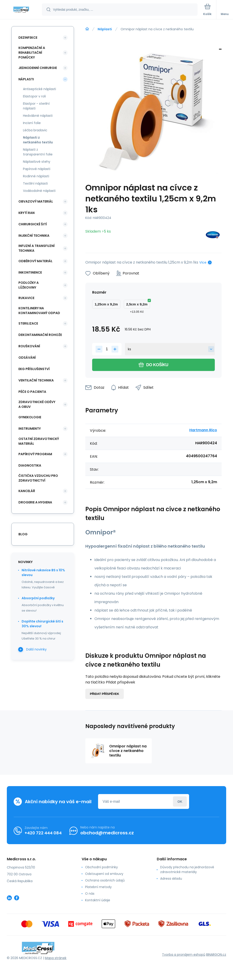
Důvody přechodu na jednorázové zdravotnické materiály (187, 869)
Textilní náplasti (35, 183)
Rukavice (26, 298)
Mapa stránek (55, 958)
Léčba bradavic (35, 130)
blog (23, 534)
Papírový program (35, 454)
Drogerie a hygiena (35, 502)
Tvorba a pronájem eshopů (183, 954)
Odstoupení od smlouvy (104, 873)
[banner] (21, 9)
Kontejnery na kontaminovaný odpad (39, 310)
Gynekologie (29, 417)
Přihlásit (180, 801)
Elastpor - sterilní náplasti (36, 106)
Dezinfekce (27, 37)
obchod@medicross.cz (107, 833)
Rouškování (29, 346)
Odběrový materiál (35, 261)
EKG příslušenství (34, 369)
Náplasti (105, 29)
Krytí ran (26, 213)
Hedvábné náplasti (38, 115)
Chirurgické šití (32, 224)
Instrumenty (29, 428)
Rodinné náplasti (36, 176)
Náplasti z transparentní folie (38, 152)
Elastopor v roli (34, 96)
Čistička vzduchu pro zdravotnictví (38, 478)
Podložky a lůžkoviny (28, 285)
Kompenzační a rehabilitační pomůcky (31, 53)
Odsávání (27, 357)
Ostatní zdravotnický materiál (38, 441)
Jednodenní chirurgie (37, 68)
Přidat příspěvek (104, 694)
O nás (89, 893)
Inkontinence (30, 272)
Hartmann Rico (203, 430)
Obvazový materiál (35, 201)
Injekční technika (33, 235)
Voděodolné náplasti (39, 190)
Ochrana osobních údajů (105, 880)
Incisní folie (32, 123)
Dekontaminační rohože (40, 335)
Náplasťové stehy (36, 161)
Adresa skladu (171, 878)
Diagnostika (29, 465)
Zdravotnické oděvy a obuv (36, 404)
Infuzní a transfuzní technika (36, 248)
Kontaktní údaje (97, 900)
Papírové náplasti (36, 169)
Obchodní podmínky (101, 867)
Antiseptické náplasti (39, 89)
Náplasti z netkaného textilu (38, 140)
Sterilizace (28, 323)
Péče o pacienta (32, 391)
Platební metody (98, 887)
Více (202, 262)
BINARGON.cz (216, 954)
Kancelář (26, 491)
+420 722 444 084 (43, 832)
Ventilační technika (36, 380)
